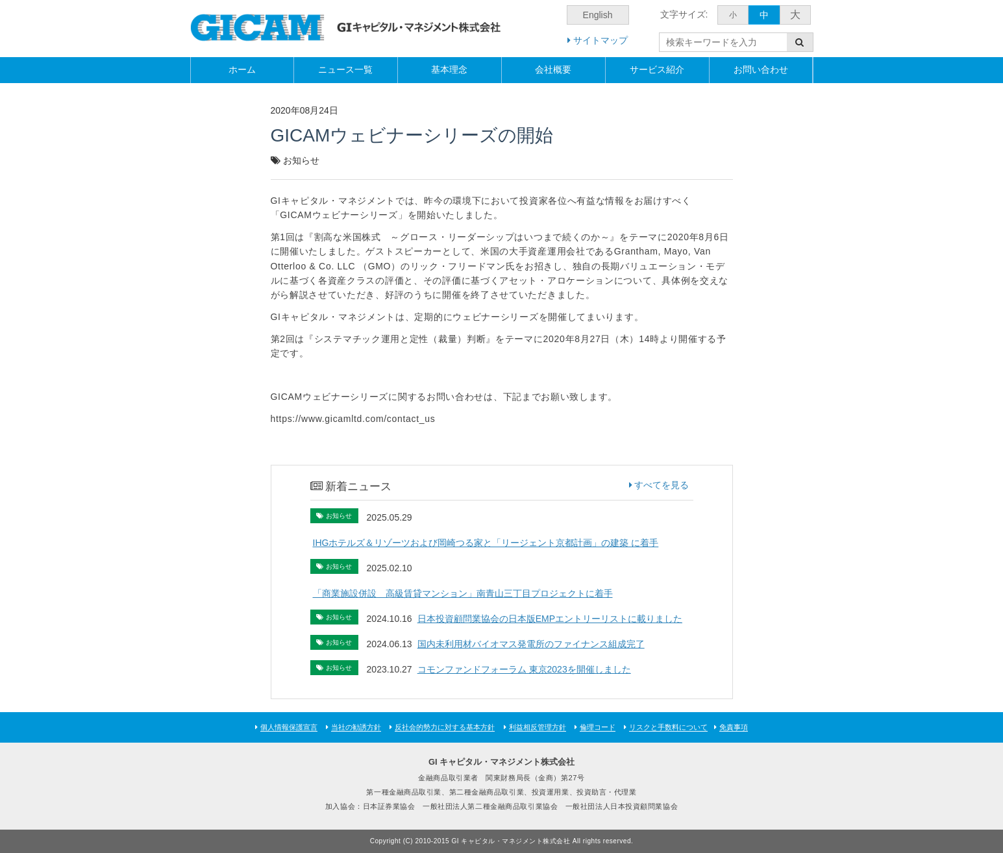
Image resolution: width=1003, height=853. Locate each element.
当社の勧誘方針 (356, 727)
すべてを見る (659, 485)
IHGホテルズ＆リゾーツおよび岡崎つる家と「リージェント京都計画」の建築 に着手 (486, 543)
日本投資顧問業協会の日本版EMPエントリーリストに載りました (554, 618)
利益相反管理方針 (537, 727)
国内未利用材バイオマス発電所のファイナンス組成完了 (535, 644)
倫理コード (597, 727)
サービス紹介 (657, 69)
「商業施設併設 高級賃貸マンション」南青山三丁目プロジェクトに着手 (463, 593)
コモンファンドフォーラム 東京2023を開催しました (529, 669)
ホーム (242, 69)
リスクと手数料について (668, 727)
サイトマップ (597, 40)
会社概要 (553, 69)
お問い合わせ (761, 69)
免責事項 (733, 727)
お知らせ (301, 160)
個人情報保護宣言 (288, 727)
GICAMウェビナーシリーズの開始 (412, 135)
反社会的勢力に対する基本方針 (445, 727)
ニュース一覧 (345, 69)
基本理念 (449, 69)
